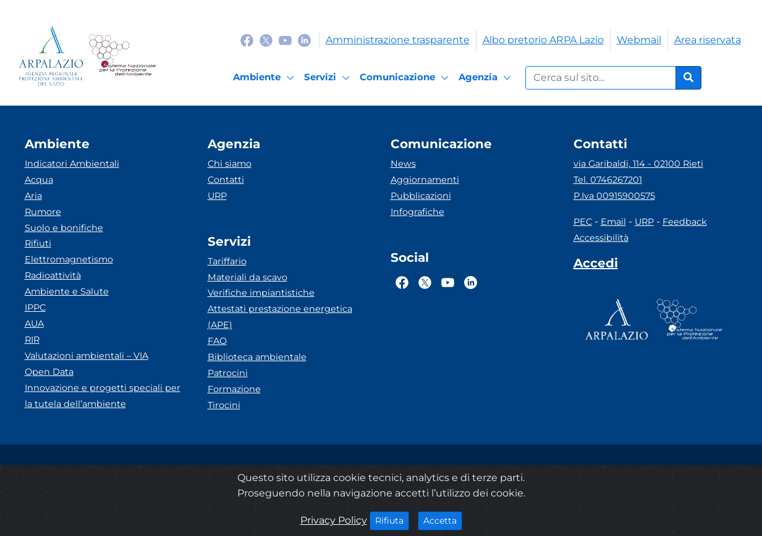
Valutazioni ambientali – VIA (86, 355)
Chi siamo (230, 163)
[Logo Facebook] (247, 40)
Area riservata (707, 40)
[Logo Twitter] (266, 40)
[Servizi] (328, 78)
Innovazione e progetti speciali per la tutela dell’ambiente (102, 395)
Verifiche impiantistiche (261, 292)
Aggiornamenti (425, 179)
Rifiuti (38, 243)
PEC (583, 221)
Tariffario (227, 261)
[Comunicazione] (406, 78)
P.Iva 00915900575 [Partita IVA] (614, 195)
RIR (32, 339)
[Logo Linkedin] (304, 40)
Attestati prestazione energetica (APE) (280, 316)
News (403, 163)
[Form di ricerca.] (600, 78)
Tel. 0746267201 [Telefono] (608, 179)
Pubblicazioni (421, 195)
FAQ (217, 340)
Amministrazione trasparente (398, 40)
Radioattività (53, 275)
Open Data (49, 371)
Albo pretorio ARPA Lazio (543, 40)
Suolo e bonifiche (64, 227)
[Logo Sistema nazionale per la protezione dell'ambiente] (122, 56)
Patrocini (228, 373)
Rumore (43, 211)
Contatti (226, 179)
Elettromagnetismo (69, 259)
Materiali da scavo (247, 277)
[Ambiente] (265, 78)
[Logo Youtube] (285, 40)
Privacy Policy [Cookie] (333, 520)
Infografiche (417, 211)
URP (217, 195)
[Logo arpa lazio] (51, 56)
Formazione (234, 389)
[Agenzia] (486, 78)
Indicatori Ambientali (72, 163)
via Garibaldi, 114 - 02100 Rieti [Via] (638, 163)
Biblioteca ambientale (257, 356)
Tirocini (224, 405)
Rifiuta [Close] (392, 520)
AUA (34, 323)
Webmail (639, 40)
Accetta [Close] (442, 520)
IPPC (35, 307)
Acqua (39, 179)
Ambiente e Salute (67, 291)
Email (613, 221)
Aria (33, 195)
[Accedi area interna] (596, 265)
